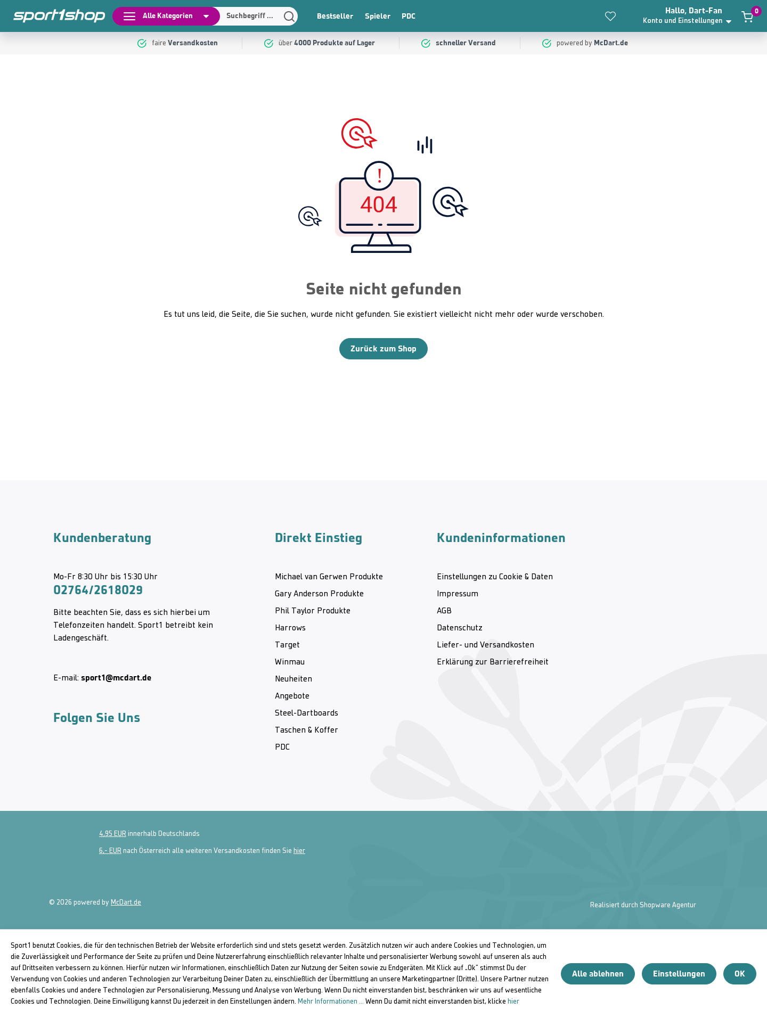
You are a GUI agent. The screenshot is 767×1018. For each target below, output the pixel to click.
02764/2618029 (98, 589)
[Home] (53, 16)
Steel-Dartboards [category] (306, 713)
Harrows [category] (290, 628)
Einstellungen (679, 973)
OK (740, 973)
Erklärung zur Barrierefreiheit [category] (493, 662)
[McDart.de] (612, 43)
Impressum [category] (457, 594)
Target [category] (287, 645)
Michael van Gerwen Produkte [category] (329, 577)
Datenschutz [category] (460, 628)
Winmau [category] (290, 662)
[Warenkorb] (747, 16)
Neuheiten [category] (293, 679)
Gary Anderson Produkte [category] (319, 594)
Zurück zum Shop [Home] (383, 348)
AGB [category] (444, 611)
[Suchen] (251, 16)
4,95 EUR (112, 834)
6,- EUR (110, 851)
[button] (690, 16)
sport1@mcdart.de (116, 677)
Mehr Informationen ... (331, 1002)
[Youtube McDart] (91, 762)
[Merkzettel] (610, 16)
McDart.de (126, 903)
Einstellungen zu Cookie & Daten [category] (495, 577)
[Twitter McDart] (122, 762)
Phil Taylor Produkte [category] (312, 611)
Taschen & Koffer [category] (306, 730)
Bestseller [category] (335, 16)
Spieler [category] (377, 16)
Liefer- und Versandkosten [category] (485, 645)
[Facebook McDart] (153, 762)
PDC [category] (408, 16)
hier (299, 851)
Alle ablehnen (598, 973)
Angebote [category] (292, 696)
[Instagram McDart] (60, 762)
